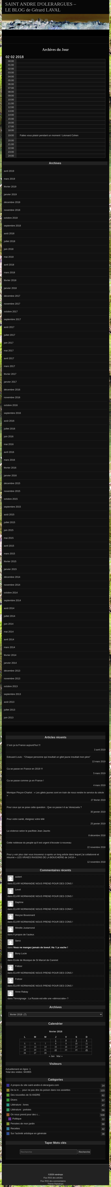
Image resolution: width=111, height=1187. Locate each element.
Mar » (60, 1056)
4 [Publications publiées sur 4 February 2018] (86, 1040)
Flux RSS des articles (53, 1178)
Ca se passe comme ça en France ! (25, 780)
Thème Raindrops (55, 1184)
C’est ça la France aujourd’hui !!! (23, 745)
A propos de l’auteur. (24, 934)
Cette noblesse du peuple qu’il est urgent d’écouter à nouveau (39, 842)
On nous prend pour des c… (25, 1114)
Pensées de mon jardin (22, 1123)
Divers (13, 1099)
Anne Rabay (21, 991)
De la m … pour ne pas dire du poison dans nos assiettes (40, 1090)
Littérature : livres (19, 1104)
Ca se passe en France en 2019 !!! (25, 768)
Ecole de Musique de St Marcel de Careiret (35, 960)
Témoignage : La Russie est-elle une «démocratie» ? (40, 998)
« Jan (52, 1056)
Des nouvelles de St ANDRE (25, 1094)
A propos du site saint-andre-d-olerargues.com (34, 1085)
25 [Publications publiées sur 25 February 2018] (87, 1050)
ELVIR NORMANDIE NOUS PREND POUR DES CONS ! (43, 883)
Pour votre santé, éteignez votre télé (25, 819)
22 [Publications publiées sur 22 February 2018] (56, 1050)
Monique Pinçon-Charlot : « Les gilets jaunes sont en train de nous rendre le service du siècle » (55, 794)
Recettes (15, 1128)
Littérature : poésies (20, 1109)
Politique (16, 1118)
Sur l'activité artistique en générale (28, 1133)
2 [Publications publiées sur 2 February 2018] (66, 1040)
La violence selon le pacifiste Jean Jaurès (28, 830)
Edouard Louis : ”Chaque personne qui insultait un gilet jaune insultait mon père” (48, 757)
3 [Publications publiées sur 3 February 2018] (76, 1040)
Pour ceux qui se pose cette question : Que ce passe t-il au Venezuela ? (44, 807)
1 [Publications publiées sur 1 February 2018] (55, 1040)
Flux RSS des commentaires (53, 1181)
